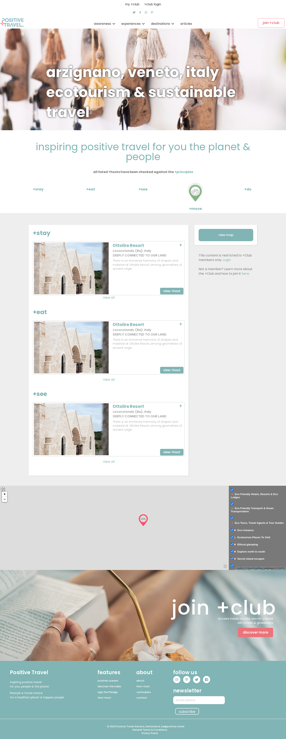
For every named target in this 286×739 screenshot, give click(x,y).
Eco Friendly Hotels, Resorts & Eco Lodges (254, 496)
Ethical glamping (245, 544)
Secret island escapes (248, 558)
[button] (134, 12)
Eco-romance (243, 530)
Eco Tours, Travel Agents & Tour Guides (257, 523)
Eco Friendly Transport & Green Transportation (252, 510)
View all (109, 297)
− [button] (5, 499)
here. (246, 273)
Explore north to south (249, 551)
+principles (183, 172)
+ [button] (5, 494)
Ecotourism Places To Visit (251, 537)
